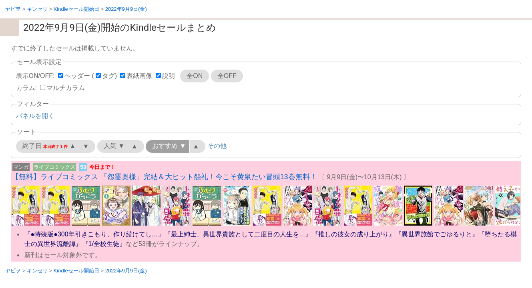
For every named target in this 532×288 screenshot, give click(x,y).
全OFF (227, 75)
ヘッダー (77, 75)
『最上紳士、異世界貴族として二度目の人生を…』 (238, 234)
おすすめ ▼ (169, 145)
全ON (195, 75)
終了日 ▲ (49, 146)
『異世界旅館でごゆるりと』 (436, 234)
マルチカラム (65, 87)
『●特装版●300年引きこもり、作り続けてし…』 (94, 234)
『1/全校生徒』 (104, 243)
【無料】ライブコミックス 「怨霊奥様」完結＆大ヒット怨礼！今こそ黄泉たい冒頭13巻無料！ (164, 177)
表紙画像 (139, 75)
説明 (168, 75)
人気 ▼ (114, 145)
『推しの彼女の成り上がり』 (353, 234)
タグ (108, 75)
